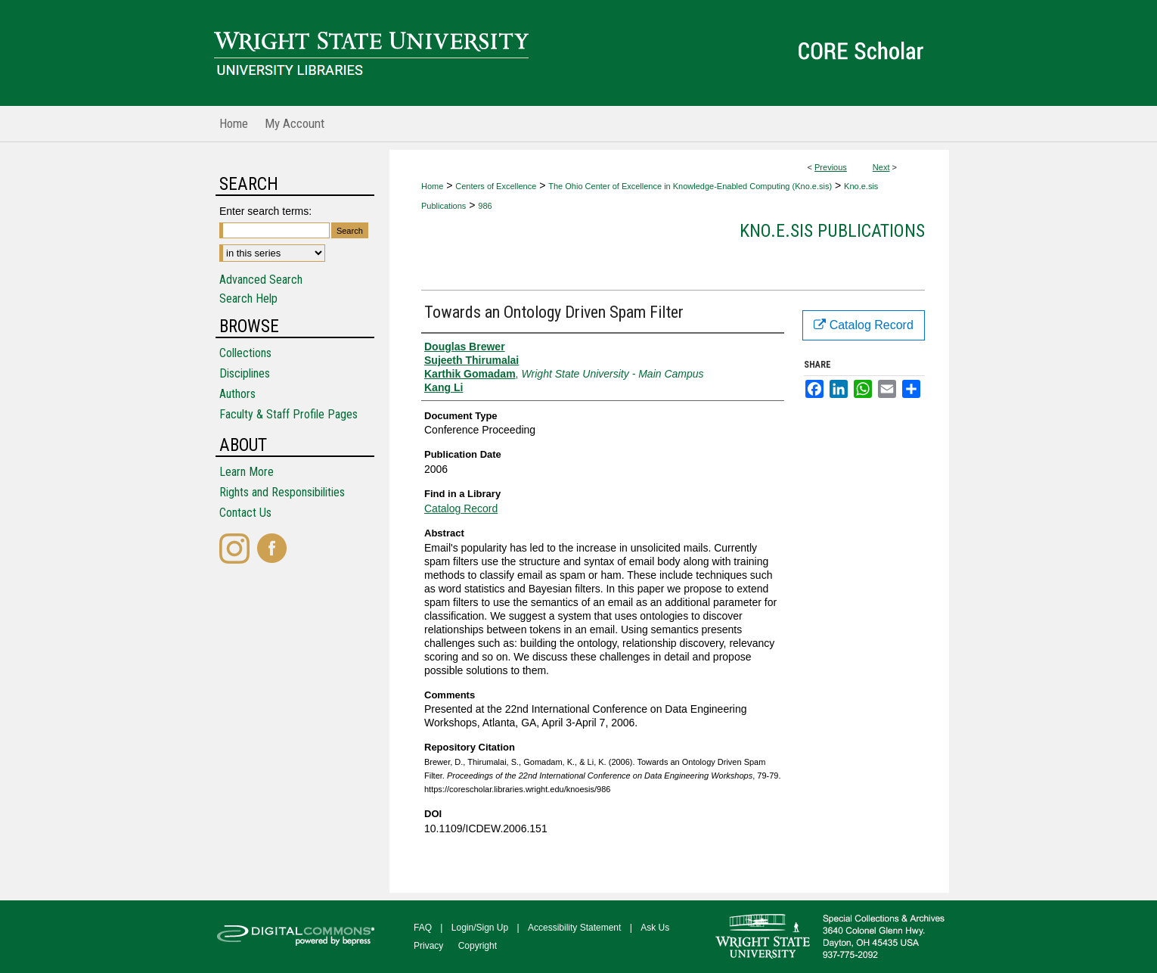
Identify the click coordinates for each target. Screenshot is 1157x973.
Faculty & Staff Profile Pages (288, 414)
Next (881, 167)
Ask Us (655, 927)
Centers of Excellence (495, 186)
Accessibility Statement (574, 927)
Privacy (428, 945)
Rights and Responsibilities (282, 492)
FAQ (423, 927)
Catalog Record (461, 508)
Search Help (248, 298)
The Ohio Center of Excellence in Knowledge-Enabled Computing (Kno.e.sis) (690, 186)
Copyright (477, 945)
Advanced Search (260, 279)
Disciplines (244, 373)
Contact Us (245, 512)
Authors (237, 394)
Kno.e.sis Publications (832, 230)
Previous (830, 167)
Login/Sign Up (479, 927)
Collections (245, 353)
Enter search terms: (265, 211)
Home (432, 186)
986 (485, 205)
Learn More (246, 472)
